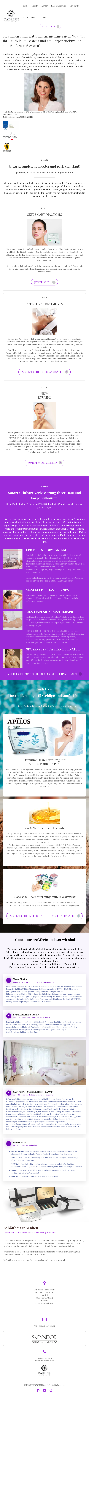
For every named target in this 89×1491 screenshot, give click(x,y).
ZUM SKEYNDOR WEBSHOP (45, 462)
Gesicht (35, 6)
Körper (44, 6)
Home (25, 6)
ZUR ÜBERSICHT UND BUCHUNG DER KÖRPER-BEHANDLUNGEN (45, 673)
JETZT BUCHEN (52, 26)
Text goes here (75, 26)
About (33, 17)
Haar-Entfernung (58, 6)
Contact (43, 17)
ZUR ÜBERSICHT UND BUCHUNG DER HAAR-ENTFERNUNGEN (45, 915)
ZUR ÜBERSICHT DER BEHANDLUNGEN (45, 371)
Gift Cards (74, 6)
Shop (25, 17)
